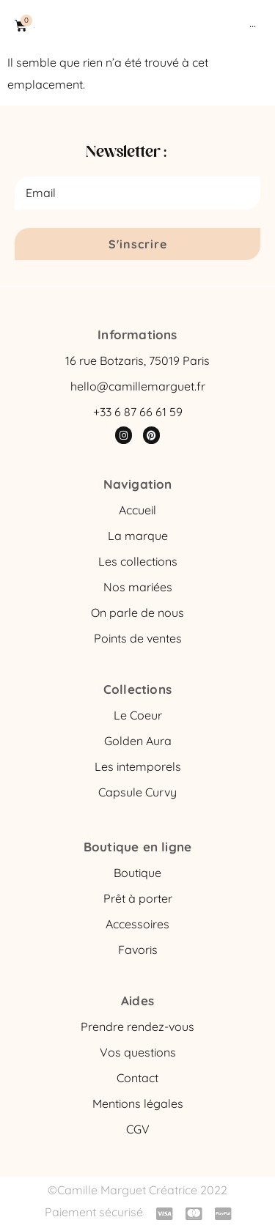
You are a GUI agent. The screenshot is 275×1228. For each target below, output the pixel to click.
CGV (138, 1129)
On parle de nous (137, 612)
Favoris (138, 949)
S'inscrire (138, 244)
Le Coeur (138, 715)
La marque (138, 535)
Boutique (137, 872)
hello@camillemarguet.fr (137, 386)
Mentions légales (137, 1103)
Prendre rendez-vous (137, 1026)
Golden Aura (138, 740)
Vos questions (138, 1052)
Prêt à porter (137, 898)
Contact (137, 1077)
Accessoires (137, 924)
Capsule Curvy (137, 792)
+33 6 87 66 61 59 (138, 411)
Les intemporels (138, 766)
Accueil (137, 510)
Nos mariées (137, 587)
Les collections (137, 561)
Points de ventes (138, 638)
